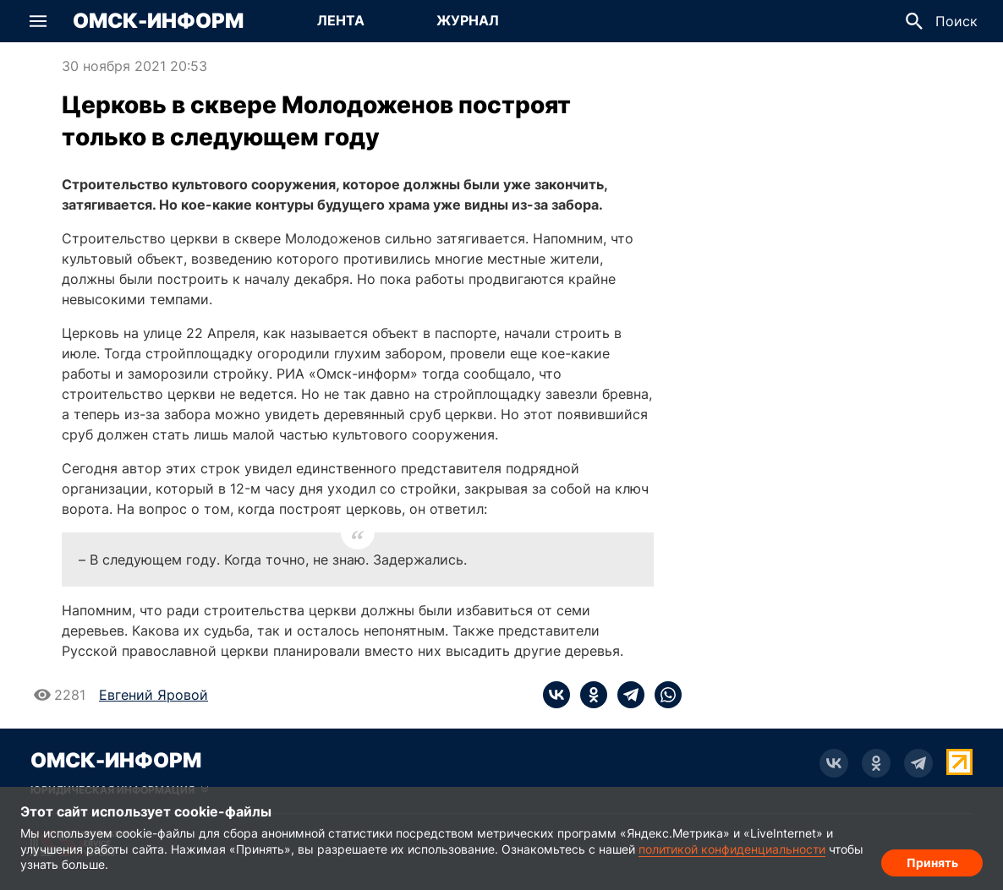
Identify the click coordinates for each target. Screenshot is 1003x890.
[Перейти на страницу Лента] (340, 21)
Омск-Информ (158, 21)
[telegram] (625, 694)
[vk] (556, 694)
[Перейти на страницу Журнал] (467, 21)
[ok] (588, 694)
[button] (38, 21)
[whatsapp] (663, 694)
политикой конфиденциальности (732, 849)
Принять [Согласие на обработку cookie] (932, 861)
